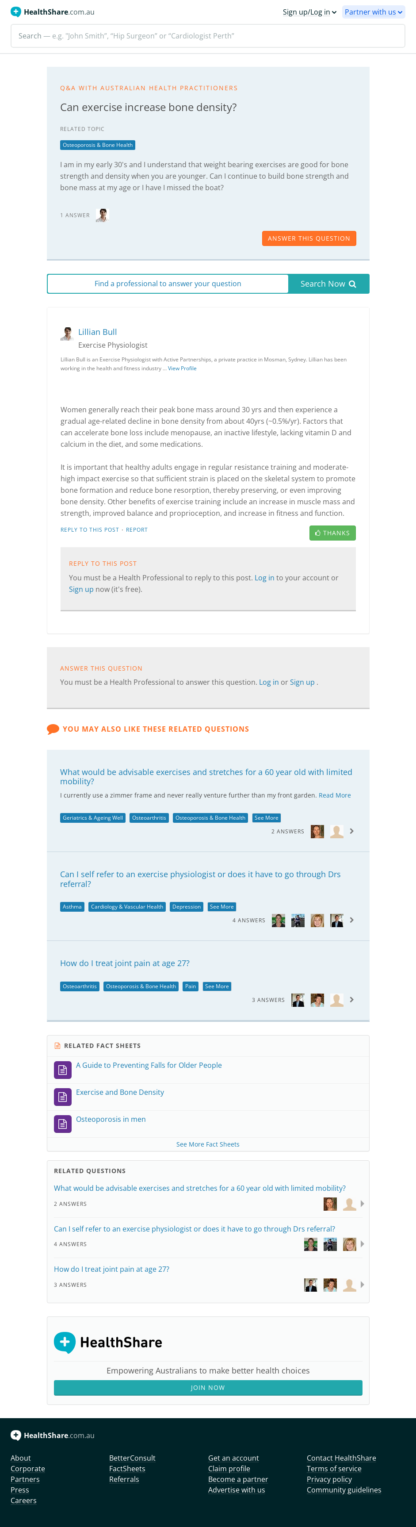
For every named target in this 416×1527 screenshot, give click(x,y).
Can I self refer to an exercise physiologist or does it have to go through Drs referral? (200, 879)
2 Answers (288, 831)
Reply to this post (90, 529)
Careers (24, 1500)
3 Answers (268, 1000)
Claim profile (229, 1468)
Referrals (124, 1479)
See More (267, 817)
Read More (335, 795)
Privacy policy (329, 1479)
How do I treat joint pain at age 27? (125, 963)
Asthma (72, 906)
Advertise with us (236, 1490)
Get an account (233, 1458)
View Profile (182, 368)
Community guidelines (344, 1490)
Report (137, 529)
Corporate (28, 1468)
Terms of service (334, 1468)
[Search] (208, 36)
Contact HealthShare (341, 1458)
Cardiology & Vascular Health (127, 906)
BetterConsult (132, 1458)
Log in (265, 578)
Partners (25, 1479)
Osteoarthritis (149, 817)
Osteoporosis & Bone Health (98, 145)
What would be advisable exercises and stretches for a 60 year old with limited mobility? (206, 777)
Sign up (82, 589)
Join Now (208, 1387)
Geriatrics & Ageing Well (93, 817)
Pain (190, 986)
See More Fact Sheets (208, 1144)
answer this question (309, 238)
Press (20, 1490)
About (21, 1458)
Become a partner (238, 1479)
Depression (186, 906)
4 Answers (249, 920)
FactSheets (127, 1468)
